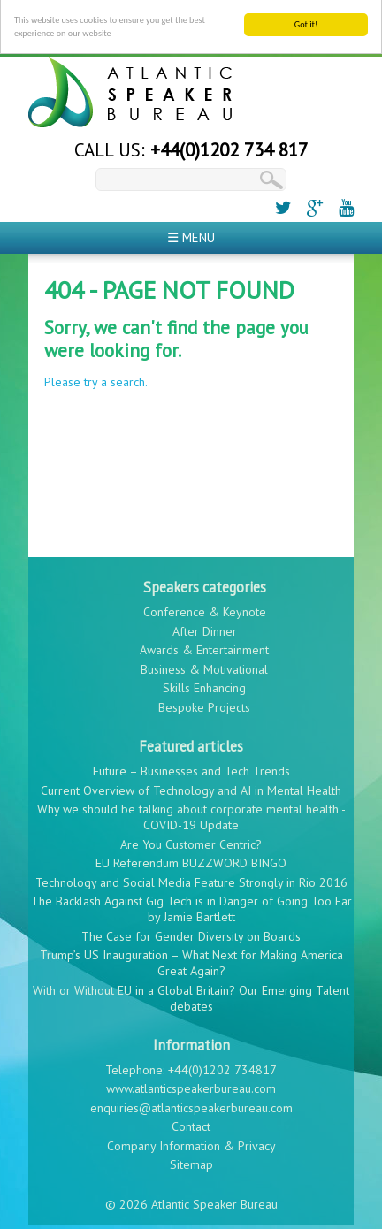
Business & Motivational (204, 665)
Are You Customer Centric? (191, 840)
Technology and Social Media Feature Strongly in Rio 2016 (191, 878)
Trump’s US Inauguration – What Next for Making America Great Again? (191, 959)
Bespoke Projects (204, 703)
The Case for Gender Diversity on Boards (191, 932)
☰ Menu (191, 233)
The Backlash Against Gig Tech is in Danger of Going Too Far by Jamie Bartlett (191, 905)
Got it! (306, 20)
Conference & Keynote (204, 608)
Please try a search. (96, 378)
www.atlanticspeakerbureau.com (191, 1085)
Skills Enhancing (204, 684)
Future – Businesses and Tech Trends (191, 767)
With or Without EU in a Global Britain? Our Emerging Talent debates (191, 994)
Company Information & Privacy (191, 1142)
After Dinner (204, 627)
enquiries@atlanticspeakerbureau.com (191, 1104)
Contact (191, 1123)
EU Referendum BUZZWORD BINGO (191, 859)
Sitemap (191, 1161)
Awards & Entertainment (204, 646)
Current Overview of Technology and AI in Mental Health (191, 786)
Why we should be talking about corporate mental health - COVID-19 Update (191, 813)
